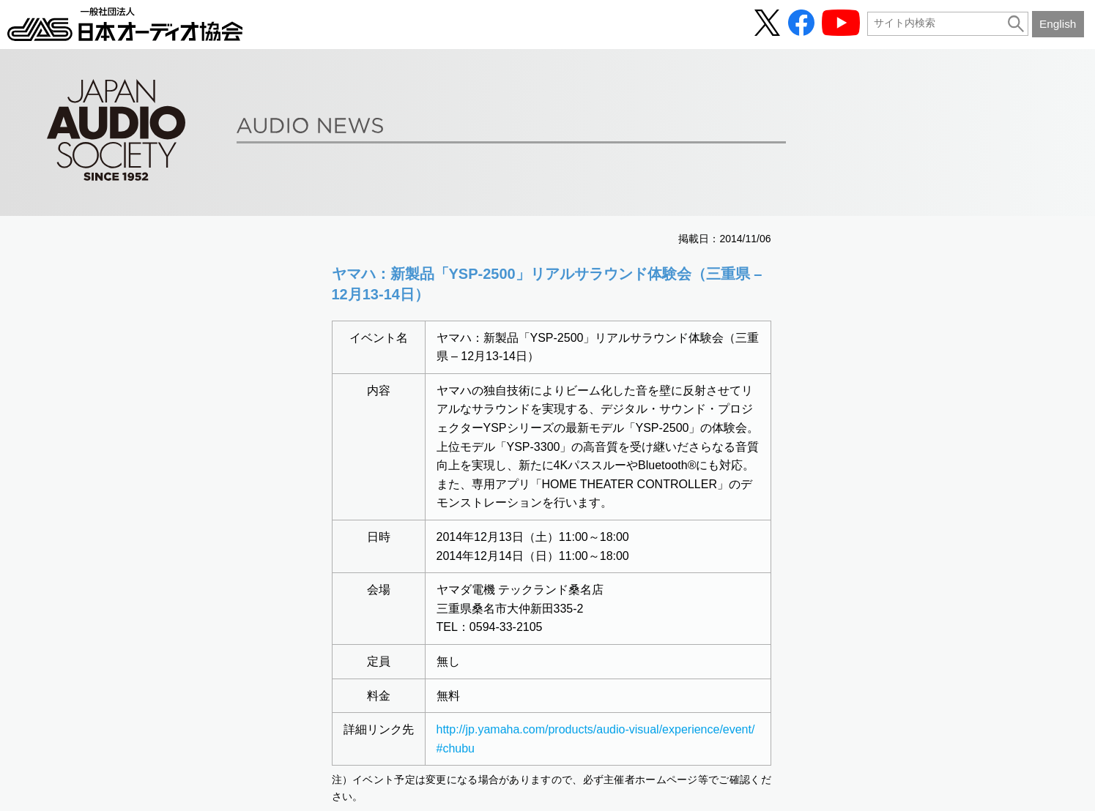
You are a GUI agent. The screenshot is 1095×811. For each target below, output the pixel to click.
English (1057, 24)
